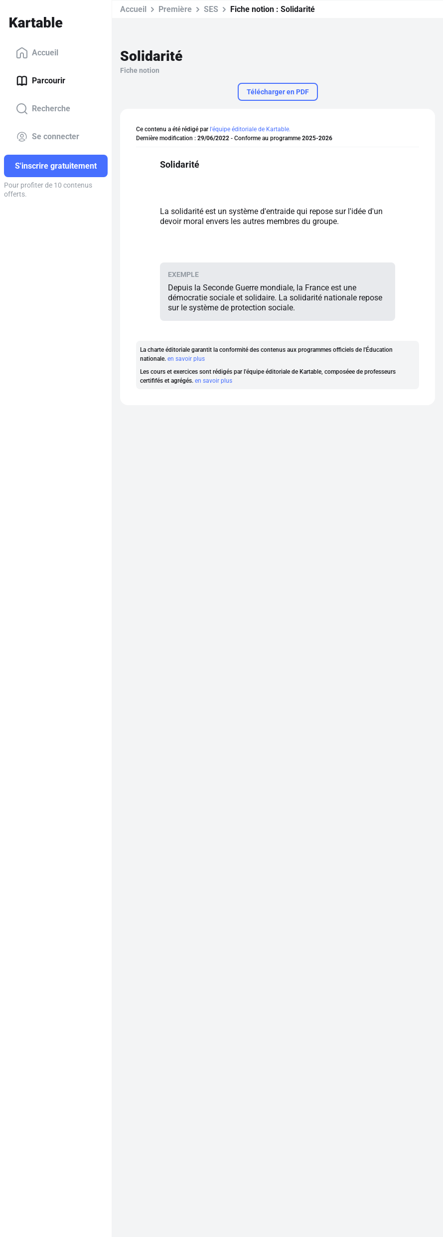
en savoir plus (186, 358)
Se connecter (47, 137)
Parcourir (40, 81)
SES (211, 9)
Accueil (37, 53)
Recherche (43, 109)
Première (175, 9)
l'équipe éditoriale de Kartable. (250, 129)
